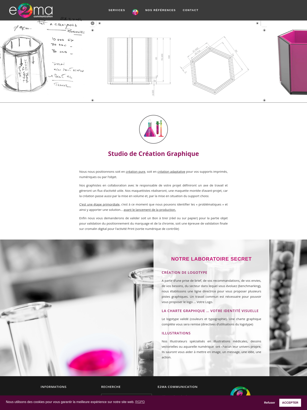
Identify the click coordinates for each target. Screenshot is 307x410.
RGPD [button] (140, 402)
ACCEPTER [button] (290, 402)
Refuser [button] (269, 402)
